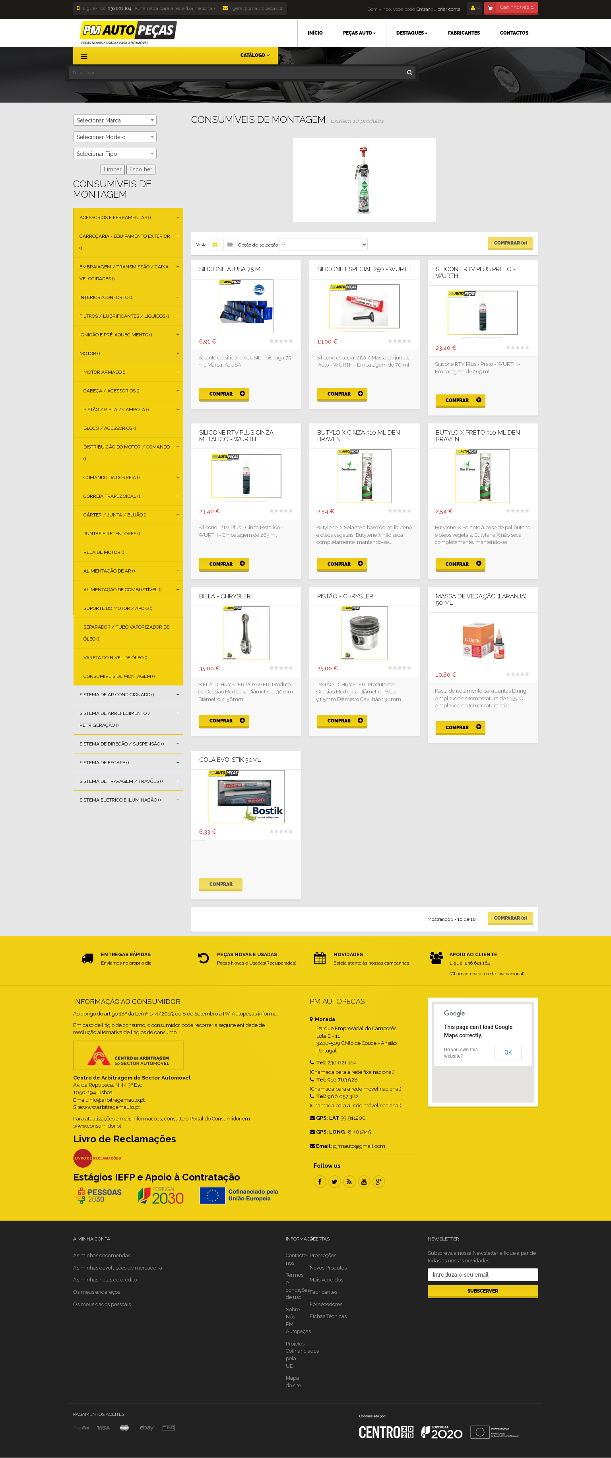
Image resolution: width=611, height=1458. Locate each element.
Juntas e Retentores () (111, 533)
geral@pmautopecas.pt (253, 8)
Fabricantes (323, 1292)
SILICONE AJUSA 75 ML (231, 269)
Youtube (364, 1181)
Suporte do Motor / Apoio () (117, 608)
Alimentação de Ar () (109, 571)
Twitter (334, 1181)
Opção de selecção (258, 245)
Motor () (90, 353)
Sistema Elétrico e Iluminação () (120, 800)
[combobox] (115, 120)
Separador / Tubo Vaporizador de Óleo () (126, 633)
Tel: (318, 1063)
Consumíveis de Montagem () (119, 676)
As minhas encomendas (101, 1255)
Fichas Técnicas (328, 1316)
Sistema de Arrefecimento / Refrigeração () (115, 719)
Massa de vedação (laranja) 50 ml (481, 599)
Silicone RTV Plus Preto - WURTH (476, 272)
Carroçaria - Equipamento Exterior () (125, 242)
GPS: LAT (324, 1118)
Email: (321, 1146)
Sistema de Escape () (104, 762)
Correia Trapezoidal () (111, 496)
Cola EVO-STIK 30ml (230, 760)
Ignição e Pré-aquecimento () (116, 335)
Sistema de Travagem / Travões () (121, 781)
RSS (349, 1181)
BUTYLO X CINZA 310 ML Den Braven (358, 436)
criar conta (449, 9)
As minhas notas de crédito (105, 1280)
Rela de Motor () (103, 552)
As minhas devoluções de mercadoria (117, 1268)
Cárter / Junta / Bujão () (114, 515)
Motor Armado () (104, 372)
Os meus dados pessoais (102, 1304)
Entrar (422, 9)
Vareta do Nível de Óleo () (115, 657)
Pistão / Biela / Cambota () (116, 409)
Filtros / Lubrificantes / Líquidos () (124, 316)
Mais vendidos (326, 1280)
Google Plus (378, 1181)
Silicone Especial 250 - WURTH (364, 269)
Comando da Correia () (111, 477)
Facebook (320, 1181)
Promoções (323, 1255)
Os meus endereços (96, 1292)
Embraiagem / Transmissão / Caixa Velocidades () (124, 273)
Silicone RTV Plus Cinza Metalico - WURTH (236, 436)
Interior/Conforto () (106, 297)
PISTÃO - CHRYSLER (345, 596)
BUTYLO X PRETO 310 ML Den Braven (478, 436)
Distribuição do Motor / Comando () (126, 453)
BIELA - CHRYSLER (225, 596)
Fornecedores (326, 1304)
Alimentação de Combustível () (122, 589)
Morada (322, 1019)
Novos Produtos (328, 1268)
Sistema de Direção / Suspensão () (122, 744)
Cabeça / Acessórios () (111, 391)
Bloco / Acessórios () (109, 428)
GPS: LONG (327, 1132)
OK (508, 1052)
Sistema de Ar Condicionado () (117, 694)
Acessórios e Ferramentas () (115, 217)
